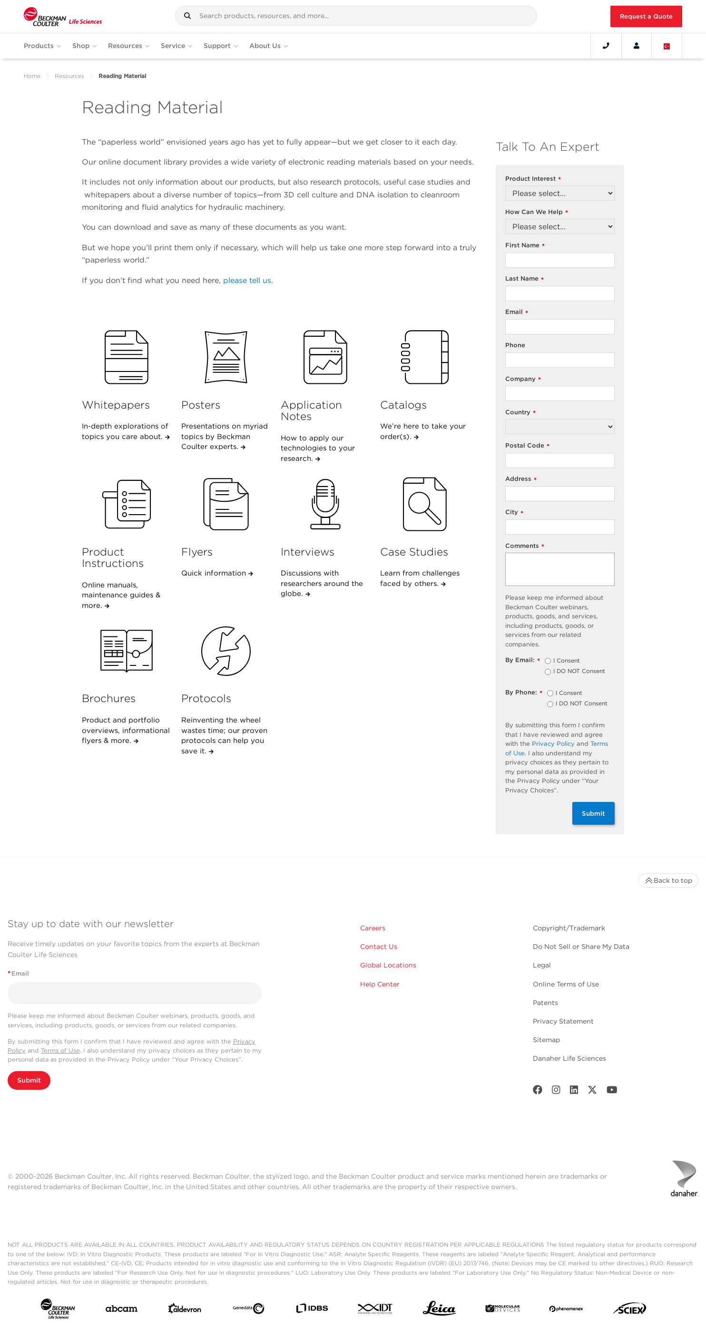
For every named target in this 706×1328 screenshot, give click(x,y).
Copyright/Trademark (569, 928)
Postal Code (527, 446)
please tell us (247, 280)
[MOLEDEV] (502, 1310)
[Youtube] (612, 1091)
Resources (69, 75)
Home (32, 75)
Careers (372, 928)
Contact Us (378, 946)
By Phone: (523, 693)
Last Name (524, 279)
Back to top (668, 880)
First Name (525, 246)
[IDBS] (312, 1310)
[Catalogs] (425, 357)
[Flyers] (226, 504)
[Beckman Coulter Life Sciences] (63, 16)
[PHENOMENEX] (566, 1310)
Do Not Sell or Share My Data (581, 946)
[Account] (636, 45)
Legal (542, 965)
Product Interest (533, 179)
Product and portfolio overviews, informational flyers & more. (126, 730)
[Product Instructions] (126, 504)
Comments (524, 546)
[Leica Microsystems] (439, 1310)
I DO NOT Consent (579, 671)
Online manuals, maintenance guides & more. (121, 595)
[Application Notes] (325, 357)
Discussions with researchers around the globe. (322, 583)
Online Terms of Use (566, 984)
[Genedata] (248, 1310)
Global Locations (388, 965)
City (514, 512)
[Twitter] (592, 1091)
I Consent (566, 661)
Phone (515, 345)
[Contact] (606, 45)
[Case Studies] (425, 504)
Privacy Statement (563, 1021)
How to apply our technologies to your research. (318, 448)
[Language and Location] (667, 45)
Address (521, 479)
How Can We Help (536, 212)
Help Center (380, 984)
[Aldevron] (185, 1310)
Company (523, 379)
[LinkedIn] (574, 1091)
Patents (545, 1002)
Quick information (214, 573)
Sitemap (546, 1040)
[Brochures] (126, 651)
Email (516, 312)
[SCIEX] (629, 1310)
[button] (187, 15)
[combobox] (356, 15)
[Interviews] (325, 504)
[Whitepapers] (126, 357)
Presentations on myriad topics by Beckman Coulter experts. (224, 436)
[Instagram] (556, 1091)
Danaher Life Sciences (569, 1058)
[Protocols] (226, 651)
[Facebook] (537, 1091)
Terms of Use (60, 1050)
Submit (593, 813)
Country (520, 413)
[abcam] (121, 1310)
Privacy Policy (553, 743)
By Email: (522, 660)
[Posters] (226, 357)
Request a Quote (646, 16)
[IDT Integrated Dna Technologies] (375, 1310)
